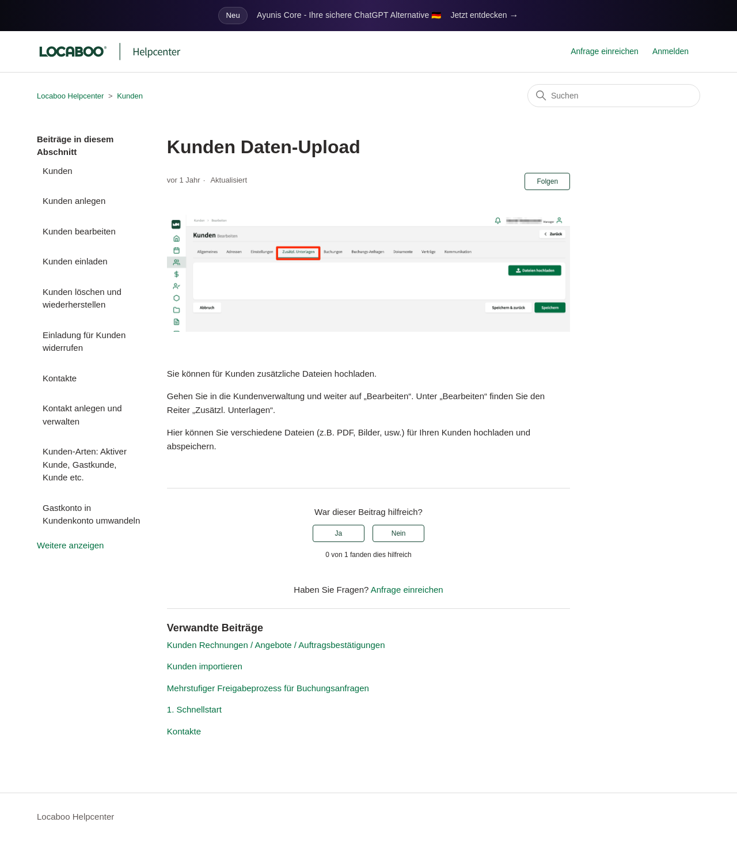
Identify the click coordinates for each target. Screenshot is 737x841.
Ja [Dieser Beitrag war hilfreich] (339, 533)
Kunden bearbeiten (79, 231)
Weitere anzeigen (70, 545)
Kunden (130, 96)
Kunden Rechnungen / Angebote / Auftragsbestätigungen (276, 645)
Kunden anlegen (74, 201)
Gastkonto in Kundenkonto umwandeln (91, 514)
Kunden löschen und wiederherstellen (82, 298)
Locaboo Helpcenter (70, 96)
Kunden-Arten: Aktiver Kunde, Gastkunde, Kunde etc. (85, 464)
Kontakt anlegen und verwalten (82, 414)
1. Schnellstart (194, 709)
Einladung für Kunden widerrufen (84, 341)
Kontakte (60, 378)
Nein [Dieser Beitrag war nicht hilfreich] (399, 533)
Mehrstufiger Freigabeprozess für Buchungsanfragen (268, 688)
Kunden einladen (75, 261)
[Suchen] (613, 95)
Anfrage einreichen (605, 51)
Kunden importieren (204, 666)
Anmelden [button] (670, 51)
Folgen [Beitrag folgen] (547, 181)
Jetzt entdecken (485, 15)
